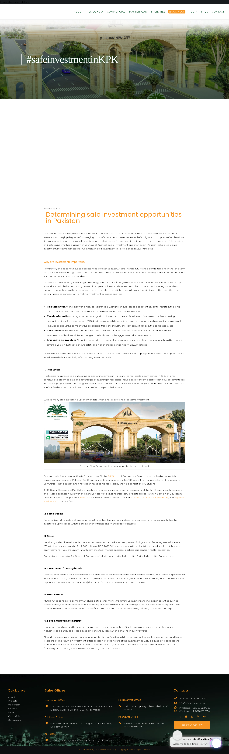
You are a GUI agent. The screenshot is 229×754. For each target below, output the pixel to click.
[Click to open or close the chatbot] (216, 742)
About (11, 697)
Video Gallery (15, 716)
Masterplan (14, 704)
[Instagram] (192, 716)
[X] (179, 716)
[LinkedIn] (198, 716)
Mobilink (85, 497)
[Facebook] (185, 716)
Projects (12, 700)
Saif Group (113, 476)
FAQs (11, 712)
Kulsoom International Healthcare (149, 497)
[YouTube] (204, 716)
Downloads (14, 719)
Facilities (12, 708)
